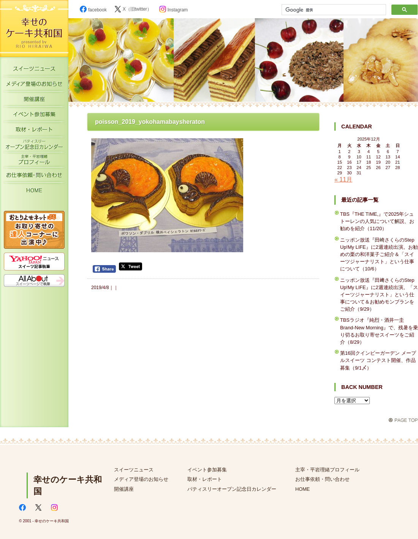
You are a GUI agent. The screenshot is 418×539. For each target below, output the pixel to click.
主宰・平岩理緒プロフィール (34, 161)
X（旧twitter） (133, 9)
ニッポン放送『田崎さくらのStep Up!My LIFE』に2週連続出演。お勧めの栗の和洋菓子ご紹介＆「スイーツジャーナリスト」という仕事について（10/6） (379, 254)
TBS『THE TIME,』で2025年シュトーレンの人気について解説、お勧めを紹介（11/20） (377, 221)
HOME (34, 191)
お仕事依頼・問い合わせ (322, 479)
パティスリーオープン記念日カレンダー (34, 146)
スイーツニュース (34, 70)
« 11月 (343, 179)
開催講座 (34, 100)
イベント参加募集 (34, 115)
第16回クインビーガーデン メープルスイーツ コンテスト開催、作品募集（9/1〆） (378, 360)
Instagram (173, 10)
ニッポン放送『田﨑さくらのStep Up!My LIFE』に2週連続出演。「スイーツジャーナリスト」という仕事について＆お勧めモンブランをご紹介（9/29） (379, 294)
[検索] (333, 9)
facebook (93, 10)
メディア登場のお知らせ (34, 85)
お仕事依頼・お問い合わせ (34, 176)
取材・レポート (34, 131)
